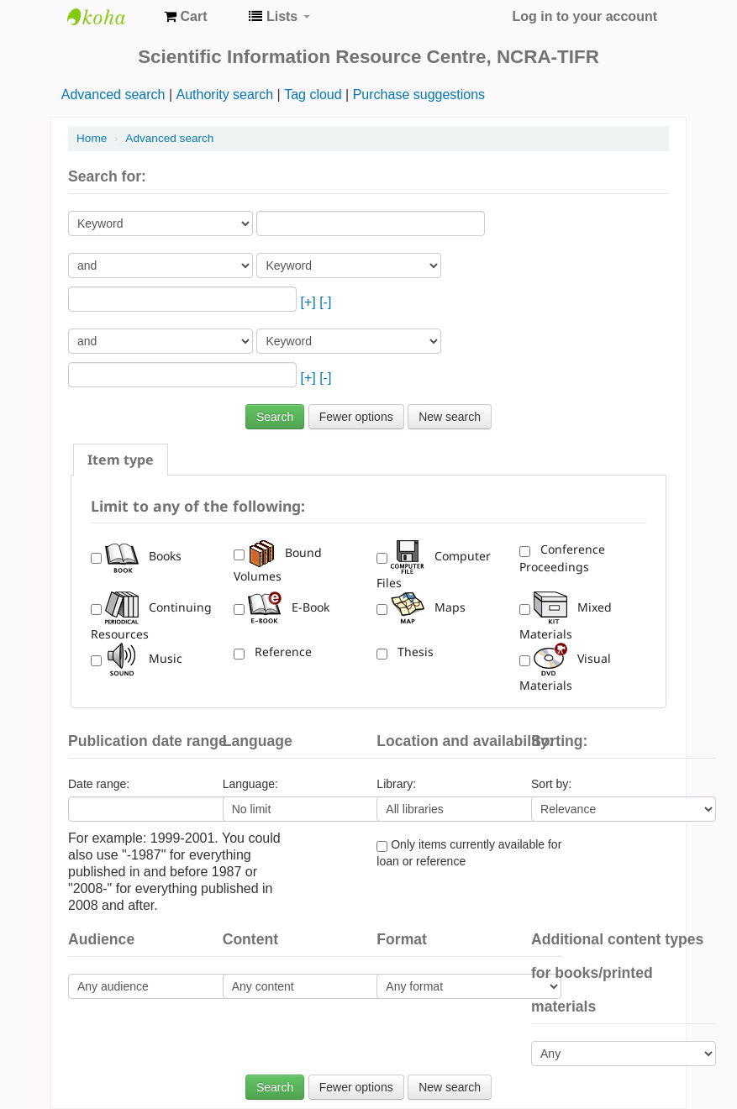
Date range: (98, 784)
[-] (325, 302)
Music (143, 658)
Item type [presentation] (120, 459)
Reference (280, 652)
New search (450, 416)
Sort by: (551, 784)
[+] (307, 302)
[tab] (120, 460)
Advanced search (113, 94)
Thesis (412, 652)
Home (91, 138)
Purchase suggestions (419, 94)
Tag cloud (313, 94)
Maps (428, 607)
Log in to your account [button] (585, 16)
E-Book (288, 607)
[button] (185, 17)
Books (143, 556)
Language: (250, 784)
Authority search (224, 94)
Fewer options (356, 416)
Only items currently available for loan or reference (468, 853)
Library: (396, 784)
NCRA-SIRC (109, 17)
